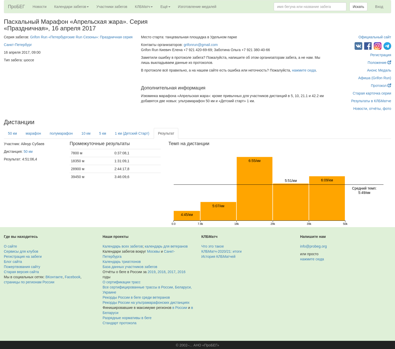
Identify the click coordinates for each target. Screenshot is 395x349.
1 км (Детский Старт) (132, 133)
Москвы (153, 251)
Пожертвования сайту (22, 267)
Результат (166, 133)
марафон (33, 133)
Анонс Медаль (379, 70)
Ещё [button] (165, 7)
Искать (358, 7)
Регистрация (380, 55)
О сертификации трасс (121, 282)
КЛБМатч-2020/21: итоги (221, 251)
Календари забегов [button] (71, 7)
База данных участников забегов (130, 267)
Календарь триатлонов (122, 262)
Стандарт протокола (119, 323)
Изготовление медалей (197, 7)
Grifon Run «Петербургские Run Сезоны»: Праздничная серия (81, 37)
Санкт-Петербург (18, 45)
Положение (379, 63)
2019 (152, 272)
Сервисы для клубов (21, 251)
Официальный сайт (374, 37)
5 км (102, 133)
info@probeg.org (313, 246)
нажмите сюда (304, 70)
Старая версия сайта (21, 272)
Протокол (381, 86)
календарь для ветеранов (166, 246)
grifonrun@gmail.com (201, 45)
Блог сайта (13, 262)
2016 (181, 272)
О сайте (10, 246)
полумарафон (61, 133)
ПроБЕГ (16, 6)
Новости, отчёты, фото (372, 109)
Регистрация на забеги (23, 256)
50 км (12, 133)
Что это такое (212, 246)
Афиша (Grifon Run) (374, 78)
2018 (162, 272)
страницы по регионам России (29, 282)
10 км (85, 133)
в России (179, 308)
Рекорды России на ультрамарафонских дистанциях (146, 302)
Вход (379, 7)
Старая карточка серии (372, 93)
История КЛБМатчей (218, 256)
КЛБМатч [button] (144, 7)
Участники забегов (111, 7)
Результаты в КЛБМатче (371, 101)
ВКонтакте (54, 277)
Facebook (72, 277)
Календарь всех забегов (123, 246)
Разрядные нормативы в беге (127, 318)
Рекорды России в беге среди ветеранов (136, 297)
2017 (171, 272)
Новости (40, 7)
